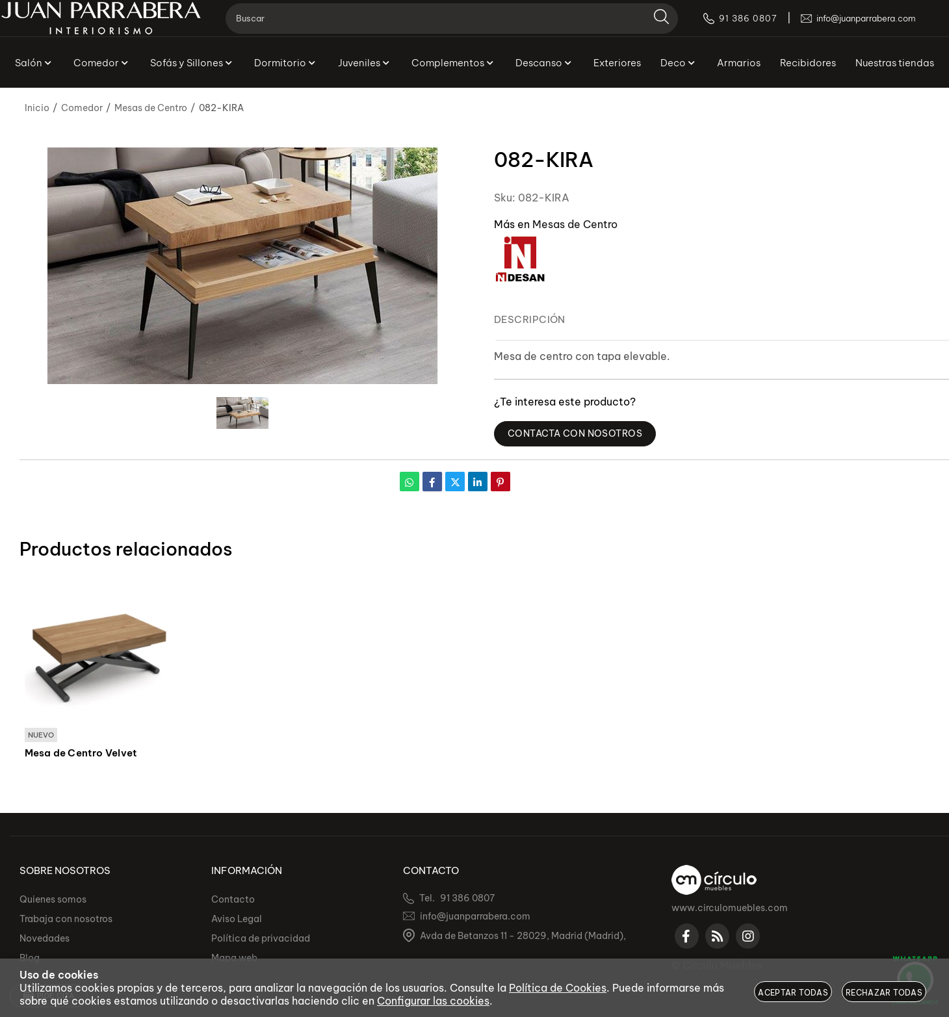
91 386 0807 (467, 898)
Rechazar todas (884, 993)
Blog (30, 958)
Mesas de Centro (575, 224)
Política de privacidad (260, 938)
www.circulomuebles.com (729, 908)
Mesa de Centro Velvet (81, 754)
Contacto (233, 899)
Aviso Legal (236, 919)
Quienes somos (53, 899)
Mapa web (234, 958)
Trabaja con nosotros (66, 919)
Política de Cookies (557, 987)
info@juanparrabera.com (475, 916)
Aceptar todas (793, 993)
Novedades (45, 938)
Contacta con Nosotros (579, 434)
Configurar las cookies (433, 1000)
